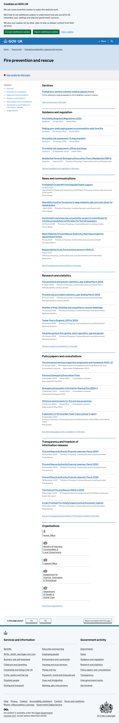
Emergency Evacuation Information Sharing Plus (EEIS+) (70, 388)
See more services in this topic (54, 102)
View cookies (67, 32)
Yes (33, 621)
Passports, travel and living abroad (58, 675)
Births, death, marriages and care (19, 654)
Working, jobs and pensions (55, 685)
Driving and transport (14, 685)
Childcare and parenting (15, 664)
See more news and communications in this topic (61, 265)
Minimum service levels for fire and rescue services (67, 401)
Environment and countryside (56, 659)
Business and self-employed (17, 659)
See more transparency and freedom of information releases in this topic (70, 516)
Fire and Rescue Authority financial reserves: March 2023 (70, 464)
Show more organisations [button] (52, 606)
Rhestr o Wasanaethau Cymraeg (19, 704)
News (83, 654)
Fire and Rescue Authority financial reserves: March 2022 (70, 477)
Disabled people (11, 680)
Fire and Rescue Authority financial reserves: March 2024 (70, 451)
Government (17, 49)
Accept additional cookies (17, 32)
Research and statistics (16, 98)
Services (10, 88)
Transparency (86, 675)
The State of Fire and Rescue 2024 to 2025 (63, 490)
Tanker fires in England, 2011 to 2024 (60, 320)
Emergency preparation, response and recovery (43, 49)
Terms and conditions (74, 701)
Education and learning (53, 649)
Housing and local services (54, 664)
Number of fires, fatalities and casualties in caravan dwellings (72, 307)
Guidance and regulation (16, 92)
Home (6, 49)
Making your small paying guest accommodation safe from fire (72, 128)
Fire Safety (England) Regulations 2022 (62, 118)
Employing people (50, 654)
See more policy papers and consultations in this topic (63, 432)
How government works (91, 680)
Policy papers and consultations (19, 102)
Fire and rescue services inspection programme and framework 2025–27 (77, 362)
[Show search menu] (111, 41)
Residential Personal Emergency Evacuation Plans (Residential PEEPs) (77, 158)
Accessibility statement (41, 701)
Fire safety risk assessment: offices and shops (64, 148)
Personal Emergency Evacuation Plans (61, 375)
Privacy (14, 701)
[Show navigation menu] (102, 41)
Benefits (8, 649)
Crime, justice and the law (16, 675)
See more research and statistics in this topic (60, 346)
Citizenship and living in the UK (18, 669)
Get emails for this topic (18, 75)
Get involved (86, 685)
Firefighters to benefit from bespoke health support (67, 184)
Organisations (12, 110)
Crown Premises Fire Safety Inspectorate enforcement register (73, 503)
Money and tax (49, 669)
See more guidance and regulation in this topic (60, 168)
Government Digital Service (49, 704)
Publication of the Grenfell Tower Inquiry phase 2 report (69, 414)
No (47, 621)
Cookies (23, 701)
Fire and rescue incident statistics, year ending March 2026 (71, 294)
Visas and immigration (52, 680)
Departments (86, 649)
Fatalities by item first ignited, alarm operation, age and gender (73, 333)
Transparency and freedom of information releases (18, 106)
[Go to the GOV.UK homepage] (13, 41)
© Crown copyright (106, 715)
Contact (58, 701)
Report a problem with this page (98, 621)
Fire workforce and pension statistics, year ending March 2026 (72, 281)
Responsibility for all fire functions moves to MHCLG (68, 249)
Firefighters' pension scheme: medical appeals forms (68, 91)
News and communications (17, 95)
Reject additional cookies (46, 32)
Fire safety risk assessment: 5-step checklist (63, 138)
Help (6, 701)
